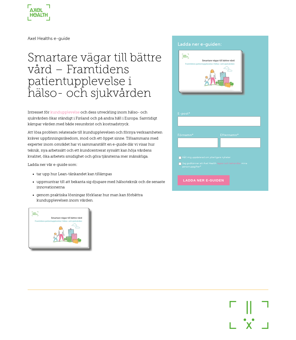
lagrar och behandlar (229, 163)
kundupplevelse (65, 112)
